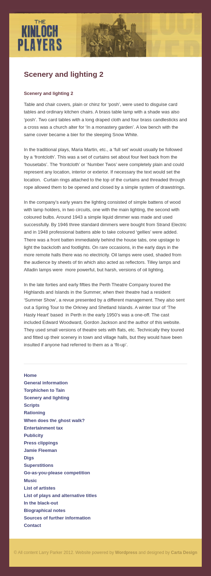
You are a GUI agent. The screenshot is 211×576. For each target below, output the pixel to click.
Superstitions (38, 465)
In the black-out (41, 503)
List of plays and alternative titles (60, 495)
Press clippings (41, 443)
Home (30, 375)
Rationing (34, 412)
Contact (32, 525)
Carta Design (184, 552)
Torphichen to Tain (44, 390)
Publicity (33, 435)
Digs (29, 457)
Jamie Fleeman (40, 450)
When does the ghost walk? (54, 420)
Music (30, 480)
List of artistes (39, 488)
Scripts (31, 405)
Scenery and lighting (46, 397)
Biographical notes (44, 510)
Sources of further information (57, 518)
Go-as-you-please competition (57, 472)
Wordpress (126, 552)
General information (46, 382)
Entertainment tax (43, 428)
